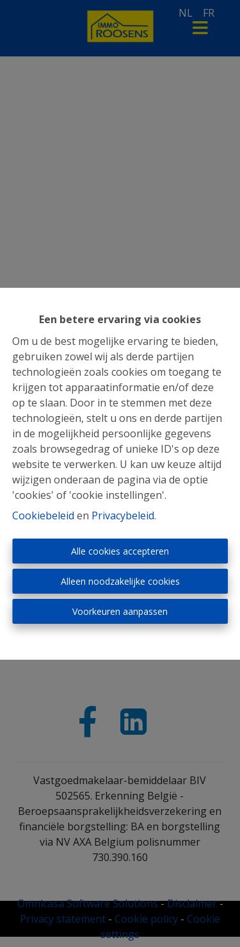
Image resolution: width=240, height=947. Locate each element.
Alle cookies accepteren (120, 551)
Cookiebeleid (43, 515)
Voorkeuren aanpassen (120, 611)
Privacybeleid (123, 515)
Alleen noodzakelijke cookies (120, 581)
